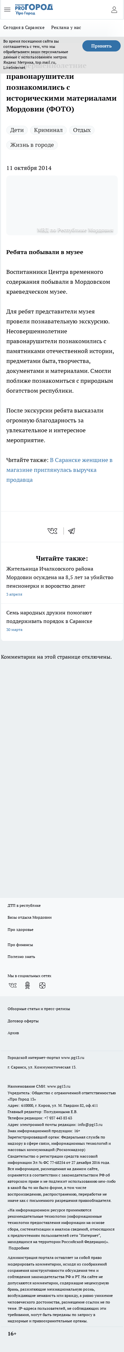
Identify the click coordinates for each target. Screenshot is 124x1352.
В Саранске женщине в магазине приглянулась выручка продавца (59, 469)
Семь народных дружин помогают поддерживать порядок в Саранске (62, 621)
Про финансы (20, 944)
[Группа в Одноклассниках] (27, 985)
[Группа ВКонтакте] (13, 985)
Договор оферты (23, 1020)
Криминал (48, 130)
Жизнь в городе (32, 144)
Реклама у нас (66, 27)
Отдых (82, 130)
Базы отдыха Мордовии (30, 917)
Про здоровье (20, 929)
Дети (17, 130)
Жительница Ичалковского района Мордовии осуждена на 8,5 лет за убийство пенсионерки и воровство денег (62, 582)
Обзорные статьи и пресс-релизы (39, 1008)
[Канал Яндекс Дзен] (42, 985)
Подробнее (19, 1247)
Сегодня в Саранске (24, 27)
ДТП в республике (24, 905)
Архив (13, 1032)
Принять (101, 46)
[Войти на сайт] (114, 9)
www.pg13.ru (72, 1057)
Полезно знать (21, 956)
